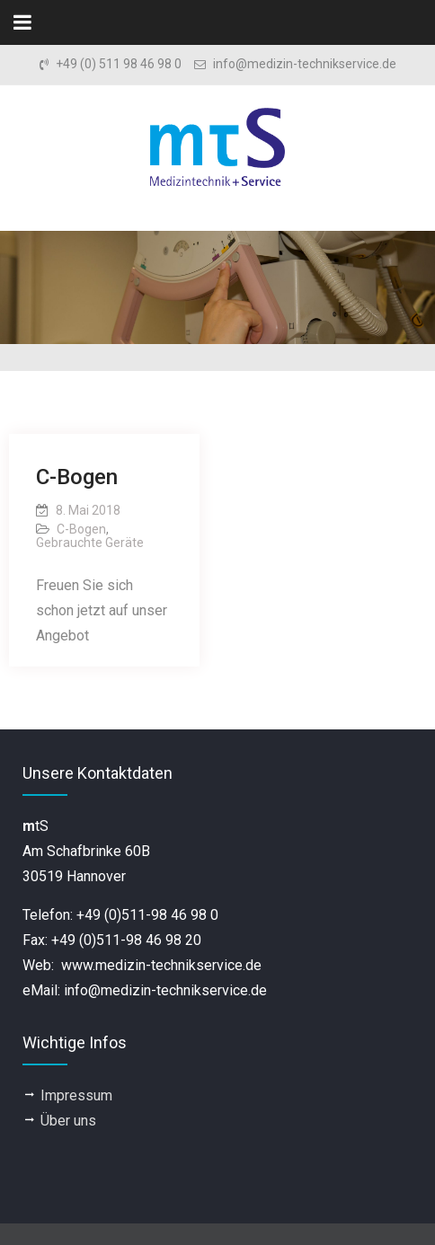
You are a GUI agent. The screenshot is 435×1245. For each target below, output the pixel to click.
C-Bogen (77, 477)
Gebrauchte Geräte (90, 542)
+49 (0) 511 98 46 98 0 (119, 64)
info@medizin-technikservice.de (304, 64)
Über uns (68, 1120)
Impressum (76, 1095)
